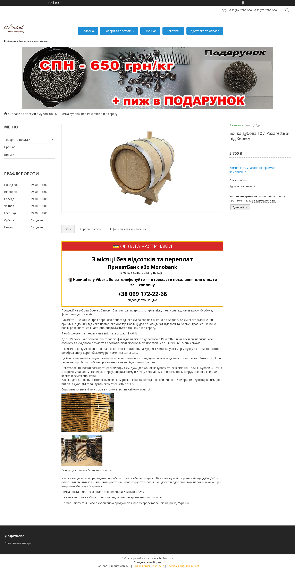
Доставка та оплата (205, 31)
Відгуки (9, 155)
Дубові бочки (48, 114)
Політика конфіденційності (183, 566)
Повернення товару (18, 543)
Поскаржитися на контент (148, 566)
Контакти (173, 31)
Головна (88, 31)
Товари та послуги (117, 31)
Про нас (150, 31)
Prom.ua (168, 558)
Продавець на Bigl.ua (147, 562)
